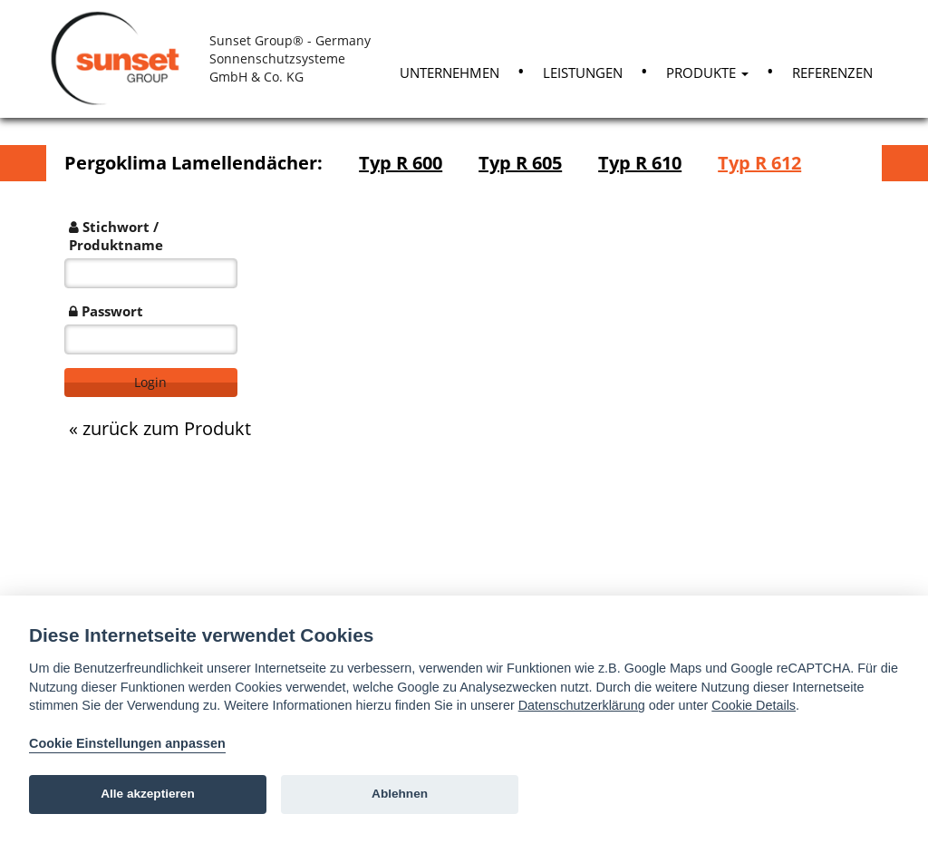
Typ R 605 (520, 162)
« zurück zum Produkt (160, 428)
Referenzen (832, 72)
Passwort (106, 311)
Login (150, 382)
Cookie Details (753, 705)
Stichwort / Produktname (116, 236)
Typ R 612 (759, 162)
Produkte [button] (707, 72)
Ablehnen (400, 793)
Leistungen (583, 72)
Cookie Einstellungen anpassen (127, 743)
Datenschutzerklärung (581, 705)
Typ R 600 (400, 162)
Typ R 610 (640, 162)
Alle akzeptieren (148, 793)
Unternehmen (449, 72)
